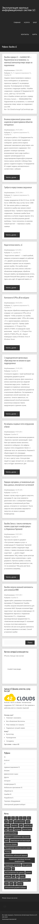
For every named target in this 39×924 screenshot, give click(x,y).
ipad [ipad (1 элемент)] (28, 822)
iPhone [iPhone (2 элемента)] (7, 825)
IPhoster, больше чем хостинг (14, 656)
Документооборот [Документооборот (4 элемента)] (11, 833)
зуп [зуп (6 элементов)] (13, 876)
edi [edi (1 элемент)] (6, 822)
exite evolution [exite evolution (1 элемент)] (20, 822)
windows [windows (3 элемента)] (18, 829)
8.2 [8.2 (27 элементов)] (21, 818)
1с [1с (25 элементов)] (5, 818)
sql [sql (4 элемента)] (6, 829)
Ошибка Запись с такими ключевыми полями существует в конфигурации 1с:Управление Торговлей (17, 526)
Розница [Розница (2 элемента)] (8, 852)
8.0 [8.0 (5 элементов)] (13, 818)
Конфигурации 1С (10, 784)
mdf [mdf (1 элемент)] (21, 825)
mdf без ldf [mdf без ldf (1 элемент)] (28, 825)
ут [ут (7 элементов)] (15, 884)
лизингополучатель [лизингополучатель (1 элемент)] (11, 880)
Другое (6, 777)
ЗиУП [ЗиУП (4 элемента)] (7, 840)
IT (13, 73)
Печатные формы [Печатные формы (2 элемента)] (11, 844)
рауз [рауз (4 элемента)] (6, 884)
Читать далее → (12, 177)
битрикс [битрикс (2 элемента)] (7, 869)
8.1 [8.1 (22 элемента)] (17, 818)
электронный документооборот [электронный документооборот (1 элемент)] (15, 887)
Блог (35, 22)
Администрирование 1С (23, 73)
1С (11, 73)
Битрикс (7, 770)
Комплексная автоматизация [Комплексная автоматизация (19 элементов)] (20, 840)
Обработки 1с (8, 791)
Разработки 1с (8, 798)
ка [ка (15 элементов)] (17, 876)
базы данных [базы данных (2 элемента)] (26, 865)
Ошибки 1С (7, 75)
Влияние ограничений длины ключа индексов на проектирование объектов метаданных (18, 122)
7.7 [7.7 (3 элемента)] (9, 818)
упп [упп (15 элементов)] (11, 884)
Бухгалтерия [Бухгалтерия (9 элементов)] (27, 829)
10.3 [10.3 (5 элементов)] (29, 818)
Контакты (25, 34)
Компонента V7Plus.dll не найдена (16, 298)
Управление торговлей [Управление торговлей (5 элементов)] (12, 865)
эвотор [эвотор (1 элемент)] (20, 884)
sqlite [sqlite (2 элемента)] (11, 829)
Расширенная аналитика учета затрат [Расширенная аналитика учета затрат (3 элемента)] (18, 848)
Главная (17, 22)
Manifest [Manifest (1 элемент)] (15, 825)
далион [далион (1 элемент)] (28, 872)
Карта (34, 34)
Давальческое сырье (11, 774)
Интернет (7, 781)
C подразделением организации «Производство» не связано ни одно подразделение (17, 360)
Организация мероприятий (9, 919)
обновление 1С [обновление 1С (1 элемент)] (25, 880)
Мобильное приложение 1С (13, 787)
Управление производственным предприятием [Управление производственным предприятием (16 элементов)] (19, 860)
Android (6, 760)
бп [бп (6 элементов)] (13, 869)
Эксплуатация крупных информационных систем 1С (18, 9)
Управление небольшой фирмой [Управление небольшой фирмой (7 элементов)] (16, 855)
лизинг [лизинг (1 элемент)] (22, 876)
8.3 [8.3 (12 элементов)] (25, 818)
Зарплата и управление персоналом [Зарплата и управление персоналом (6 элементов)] (17, 837)
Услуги (27, 22)
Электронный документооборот (14, 804)
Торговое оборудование (12, 801)
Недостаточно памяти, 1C (13, 245)
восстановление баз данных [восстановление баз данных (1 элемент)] (14, 872)
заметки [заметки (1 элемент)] (7, 876)
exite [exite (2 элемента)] (10, 822)
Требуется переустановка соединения (18, 187)
